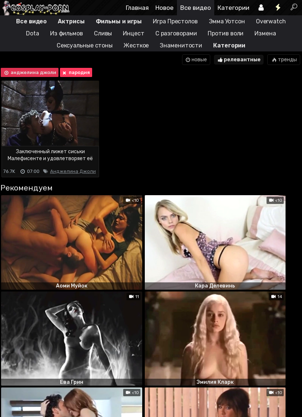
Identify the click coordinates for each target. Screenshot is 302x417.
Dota (32, 33)
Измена (265, 33)
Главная (137, 7)
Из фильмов (66, 33)
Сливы (103, 33)
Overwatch (271, 21)
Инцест (133, 33)
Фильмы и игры (119, 21)
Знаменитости (181, 45)
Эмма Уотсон (227, 21)
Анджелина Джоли (73, 171)
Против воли (226, 33)
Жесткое (136, 45)
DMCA (12, 382)
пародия (75, 73)
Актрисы (71, 21)
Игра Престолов (175, 21)
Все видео (195, 7)
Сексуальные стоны (85, 45)
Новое (164, 7)
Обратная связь (76, 382)
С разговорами (176, 33)
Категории (233, 7)
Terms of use (37, 382)
